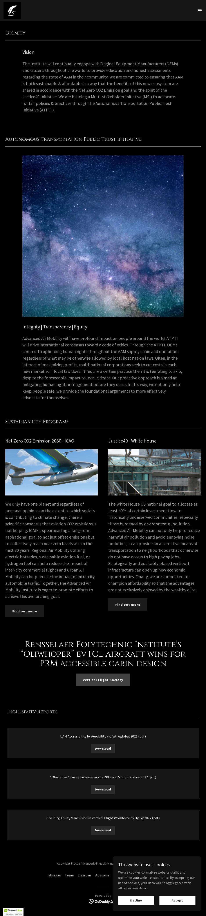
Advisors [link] (102, 875)
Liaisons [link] (85, 875)
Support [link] (120, 875)
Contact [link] (151, 875)
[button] (199, 10)
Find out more (24, 611)
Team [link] (69, 875)
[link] (12, 10)
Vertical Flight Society (103, 679)
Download (103, 748)
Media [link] (135, 875)
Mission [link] (54, 875)
